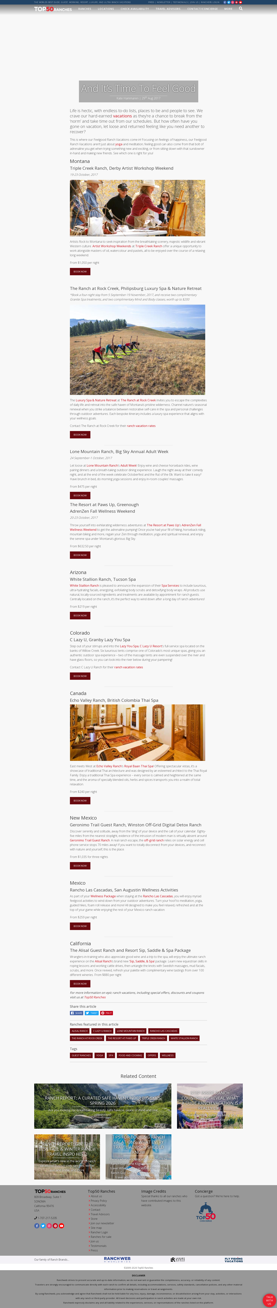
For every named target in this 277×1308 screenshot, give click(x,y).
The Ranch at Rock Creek (138, 400)
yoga (118, 144)
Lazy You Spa (129, 646)
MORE (228, 9)
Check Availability (135, 9)
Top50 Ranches (95, 997)
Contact (95, 1209)
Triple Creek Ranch (148, 246)
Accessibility (98, 1205)
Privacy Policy (99, 1200)
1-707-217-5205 (45, 1218)
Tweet (92, 1013)
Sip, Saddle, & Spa (142, 961)
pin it (106, 1013)
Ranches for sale (101, 1237)
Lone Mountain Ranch (102, 465)
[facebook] (225, 2)
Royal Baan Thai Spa (138, 766)
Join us (194, 2)
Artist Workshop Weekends (111, 246)
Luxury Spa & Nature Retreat (96, 400)
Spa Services (170, 585)
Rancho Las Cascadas (158, 896)
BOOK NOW (80, 271)
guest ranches (81, 1055)
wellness (168, 1055)
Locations (106, 9)
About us (96, 1196)
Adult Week (128, 465)
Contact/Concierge (202, 9)
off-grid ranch (154, 840)
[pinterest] (236, 2)
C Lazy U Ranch (102, 1031)
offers (152, 1055)
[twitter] (229, 2)
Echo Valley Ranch (109, 766)
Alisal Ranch (103, 961)
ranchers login (210, 2)
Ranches (84, 9)
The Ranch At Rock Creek (87, 1038)
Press (151, 2)
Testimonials (180, 2)
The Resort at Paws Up (163, 525)
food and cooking (130, 1055)
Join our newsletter (102, 1223)
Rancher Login (99, 1232)
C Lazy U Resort (151, 646)
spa (111, 1055)
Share (76, 1013)
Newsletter (163, 2)
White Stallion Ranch (84, 585)
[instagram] (232, 2)
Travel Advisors (168, 9)
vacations (122, 116)
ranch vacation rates (141, 426)
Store (94, 1219)
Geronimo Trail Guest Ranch (90, 840)
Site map (96, 1228)
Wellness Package (103, 896)
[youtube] (240, 2)
